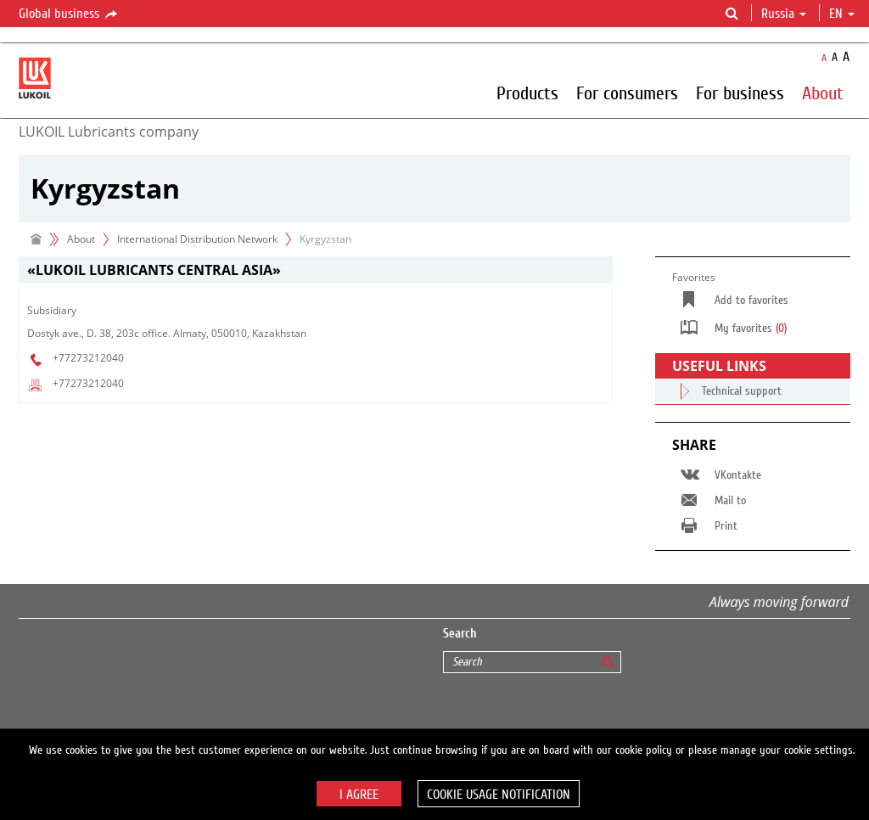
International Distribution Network (197, 239)
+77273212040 (88, 357)
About (823, 92)
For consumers (627, 92)
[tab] (316, 270)
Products (527, 92)
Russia (783, 13)
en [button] (842, 13)
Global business (69, 14)
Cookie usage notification (498, 794)
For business (740, 92)
